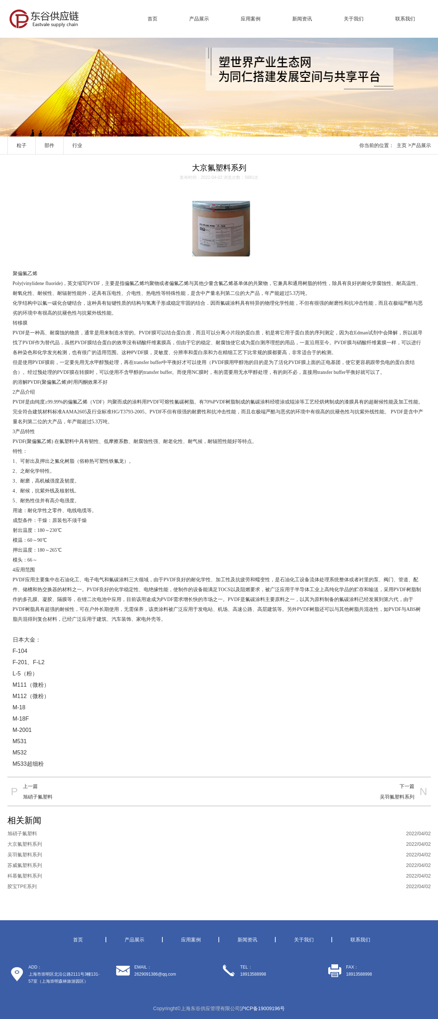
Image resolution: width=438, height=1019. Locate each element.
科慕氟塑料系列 (24, 876)
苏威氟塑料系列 (24, 865)
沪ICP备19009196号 (262, 1008)
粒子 (21, 145)
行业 (77, 145)
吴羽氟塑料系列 (397, 797)
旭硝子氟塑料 (38, 797)
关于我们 (354, 19)
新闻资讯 (302, 19)
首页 (152, 19)
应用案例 (250, 19)
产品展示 (199, 19)
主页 (402, 145)
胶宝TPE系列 (22, 886)
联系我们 (405, 19)
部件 (49, 145)
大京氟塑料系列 (24, 844)
